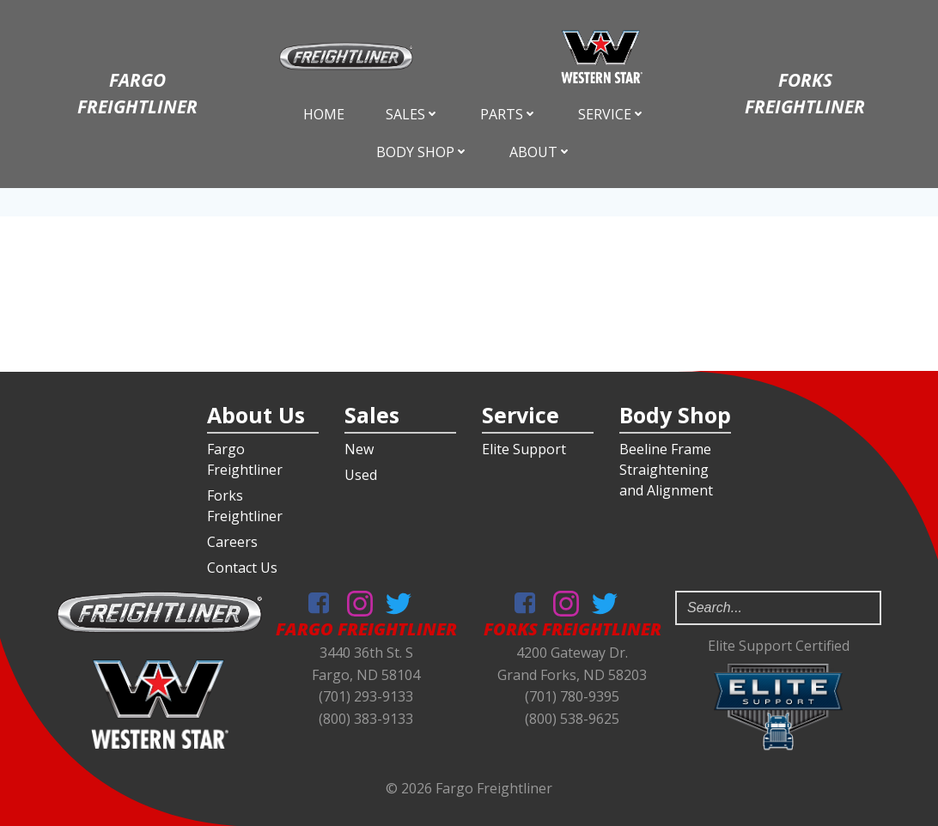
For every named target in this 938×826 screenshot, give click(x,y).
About (540, 152)
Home (323, 114)
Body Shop (422, 152)
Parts (508, 114)
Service (611, 114)
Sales (412, 114)
